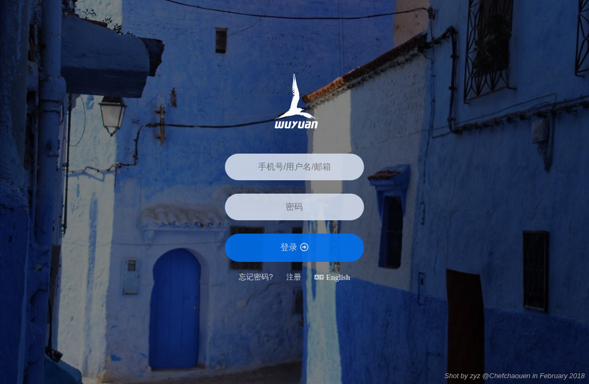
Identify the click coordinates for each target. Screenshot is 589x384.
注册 (293, 277)
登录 (294, 247)
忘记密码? (256, 277)
